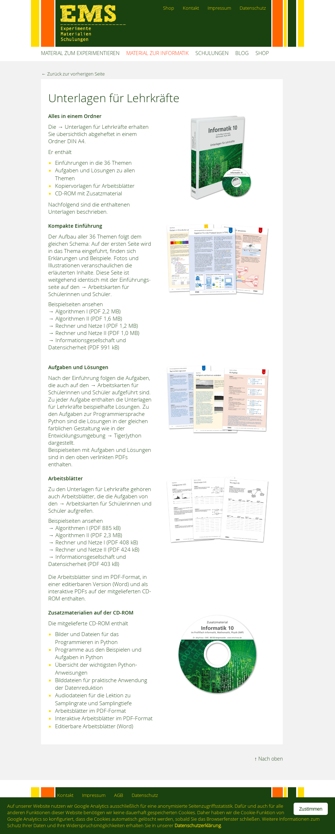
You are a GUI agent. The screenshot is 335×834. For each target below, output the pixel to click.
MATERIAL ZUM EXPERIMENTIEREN (80, 53)
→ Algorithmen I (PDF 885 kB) (84, 527)
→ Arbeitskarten (100, 286)
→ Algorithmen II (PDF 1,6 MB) (85, 318)
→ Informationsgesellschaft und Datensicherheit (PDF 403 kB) (87, 560)
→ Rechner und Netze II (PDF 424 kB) (93, 549)
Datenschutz (253, 8)
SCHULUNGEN (211, 53)
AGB (118, 795)
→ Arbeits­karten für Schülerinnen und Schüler (93, 388)
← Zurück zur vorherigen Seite (73, 74)
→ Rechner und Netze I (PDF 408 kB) (92, 542)
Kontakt (191, 8)
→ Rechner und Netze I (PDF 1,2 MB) (92, 325)
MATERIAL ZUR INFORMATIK (157, 53)
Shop (168, 8)
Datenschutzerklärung (198, 825)
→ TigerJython (124, 435)
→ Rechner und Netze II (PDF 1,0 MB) (93, 332)
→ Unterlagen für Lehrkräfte (92, 126)
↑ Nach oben (268, 758)
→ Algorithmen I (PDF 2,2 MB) (84, 311)
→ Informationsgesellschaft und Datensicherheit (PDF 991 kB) (87, 343)
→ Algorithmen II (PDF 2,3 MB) (85, 535)
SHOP (262, 53)
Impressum (219, 8)
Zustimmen (310, 809)
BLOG (242, 53)
